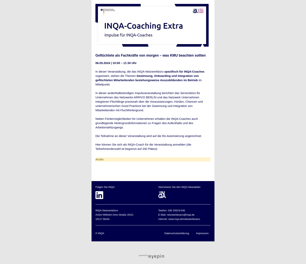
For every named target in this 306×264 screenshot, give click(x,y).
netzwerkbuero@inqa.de (180, 214)
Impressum (202, 233)
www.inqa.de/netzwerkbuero (184, 219)
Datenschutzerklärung (177, 233)
